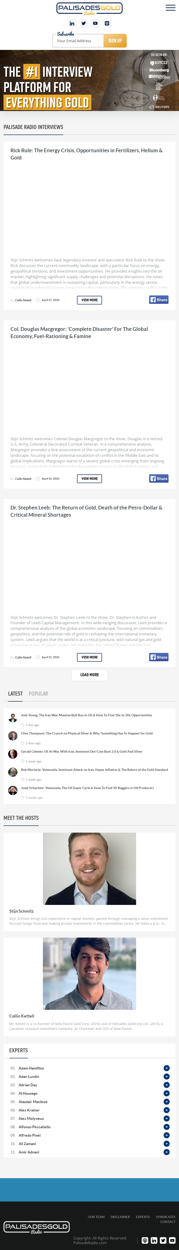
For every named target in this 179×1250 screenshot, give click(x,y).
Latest (15, 694)
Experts (143, 1217)
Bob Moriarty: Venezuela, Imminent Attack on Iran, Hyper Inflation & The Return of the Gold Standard (94, 770)
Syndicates (166, 1217)
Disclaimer (120, 1217)
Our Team (96, 1217)
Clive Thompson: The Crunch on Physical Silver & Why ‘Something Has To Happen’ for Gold (87, 733)
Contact (168, 1222)
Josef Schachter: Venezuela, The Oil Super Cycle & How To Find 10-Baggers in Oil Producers (87, 788)
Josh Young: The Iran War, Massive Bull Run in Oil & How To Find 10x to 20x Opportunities (86, 715)
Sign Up (115, 40)
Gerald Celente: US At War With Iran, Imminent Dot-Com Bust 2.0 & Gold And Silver (81, 751)
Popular (38, 694)
